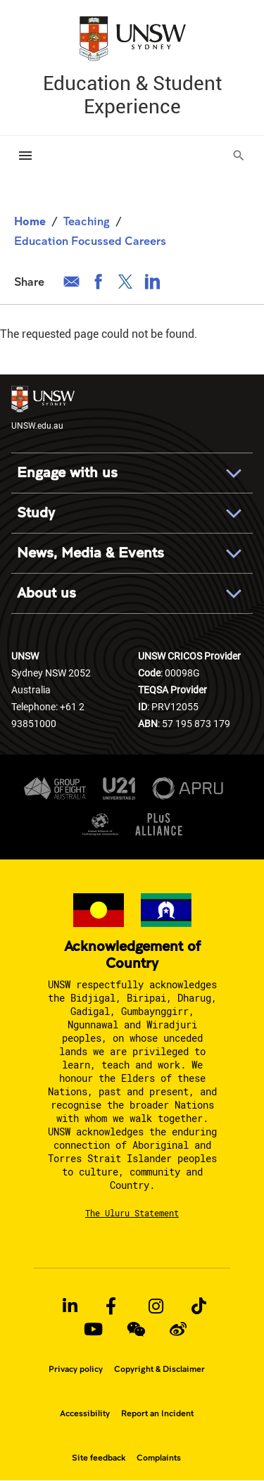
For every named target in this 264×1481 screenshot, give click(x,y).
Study (36, 513)
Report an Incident (157, 1413)
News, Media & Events (90, 553)
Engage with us (67, 473)
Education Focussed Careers (90, 240)
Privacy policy (76, 1369)
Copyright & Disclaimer (159, 1369)
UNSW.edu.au (43, 408)
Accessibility (85, 1413)
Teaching (86, 220)
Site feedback (98, 1458)
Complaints (159, 1458)
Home (30, 220)
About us (46, 593)
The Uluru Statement (132, 1212)
